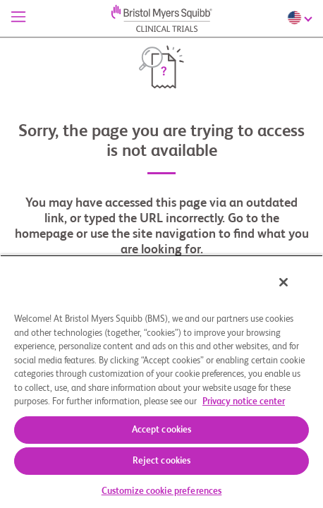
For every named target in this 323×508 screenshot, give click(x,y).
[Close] (293, 291)
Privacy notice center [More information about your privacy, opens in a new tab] (243, 401)
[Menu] (18, 18)
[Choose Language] (301, 18)
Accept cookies (162, 430)
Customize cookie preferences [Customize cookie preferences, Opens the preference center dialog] (162, 491)
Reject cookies (162, 461)
